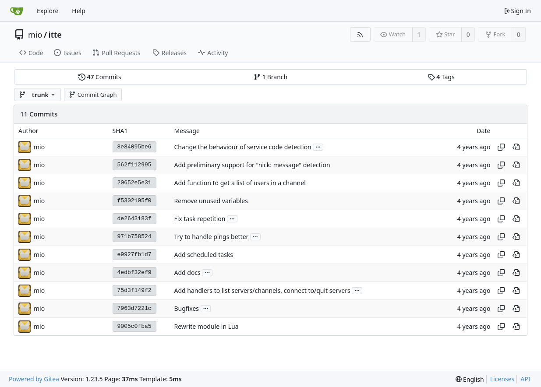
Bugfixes (186, 308)
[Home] (16, 11)
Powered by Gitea (34, 379)
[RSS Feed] (360, 34)
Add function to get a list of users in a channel (239, 183)
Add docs (187, 272)
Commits (99, 77)
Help (78, 11)
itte (55, 34)
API (525, 379)
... (318, 146)
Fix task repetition (199, 219)
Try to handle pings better (211, 236)
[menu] (470, 379)
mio (35, 34)
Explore (47, 11)
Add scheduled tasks (203, 254)
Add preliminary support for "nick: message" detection (252, 165)
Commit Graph (93, 95)
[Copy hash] (501, 147)
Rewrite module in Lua (206, 326)
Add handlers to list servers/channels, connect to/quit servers (262, 290)
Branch (271, 77)
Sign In (517, 11)
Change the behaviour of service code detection (242, 147)
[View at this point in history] (516, 147)
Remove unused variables (211, 201)
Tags (441, 77)
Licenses (502, 379)
